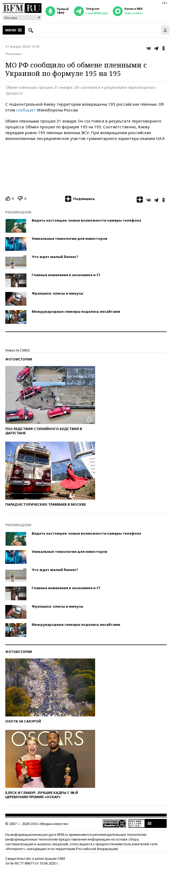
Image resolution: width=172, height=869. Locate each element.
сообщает (26, 110)
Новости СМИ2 (17, 350)
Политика (13, 54)
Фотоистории (18, 359)
